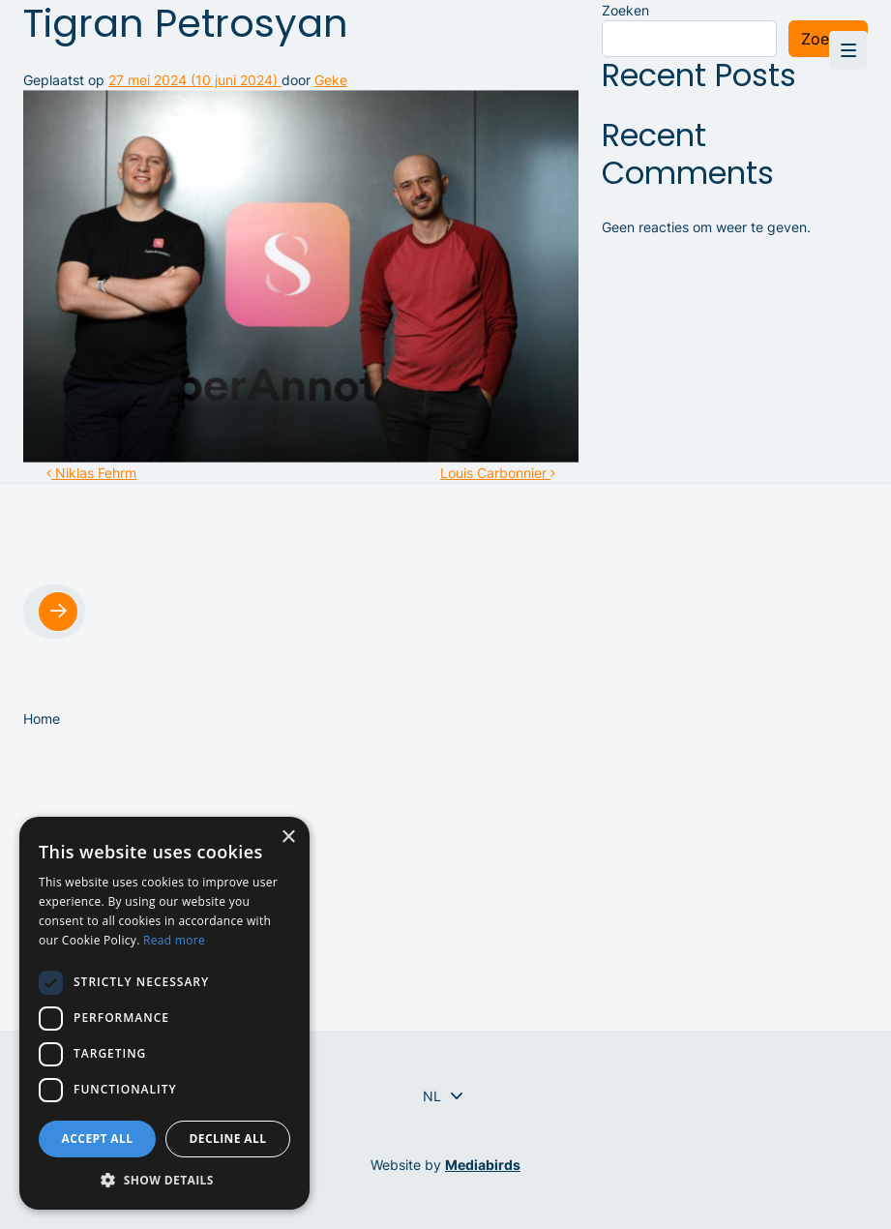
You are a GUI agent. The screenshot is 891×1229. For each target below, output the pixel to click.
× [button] (288, 837)
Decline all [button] (228, 1138)
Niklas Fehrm (91, 473)
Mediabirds (482, 1164)
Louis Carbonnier (497, 473)
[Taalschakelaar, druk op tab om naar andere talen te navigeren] (432, 1096)
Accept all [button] (98, 1138)
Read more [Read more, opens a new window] (174, 940)
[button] (164, 1180)
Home (41, 718)
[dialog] (164, 1013)
